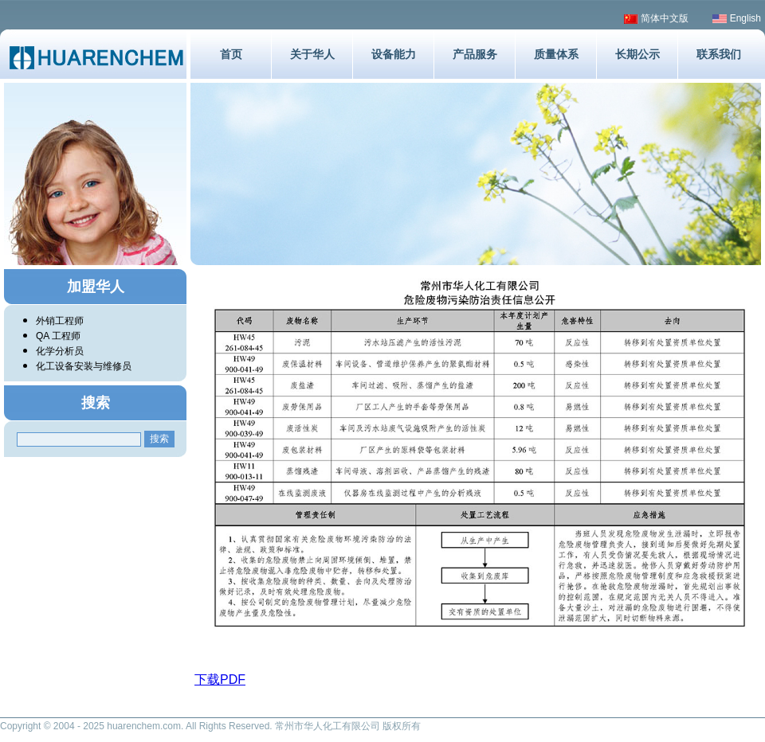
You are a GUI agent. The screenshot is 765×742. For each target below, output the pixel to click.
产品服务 (475, 54)
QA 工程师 (58, 336)
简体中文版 (656, 18)
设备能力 (393, 54)
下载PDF (219, 679)
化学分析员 (60, 351)
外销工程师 (60, 320)
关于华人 (312, 54)
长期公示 (637, 54)
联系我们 (718, 54)
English (736, 18)
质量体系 (556, 54)
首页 (231, 54)
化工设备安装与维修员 (83, 366)
